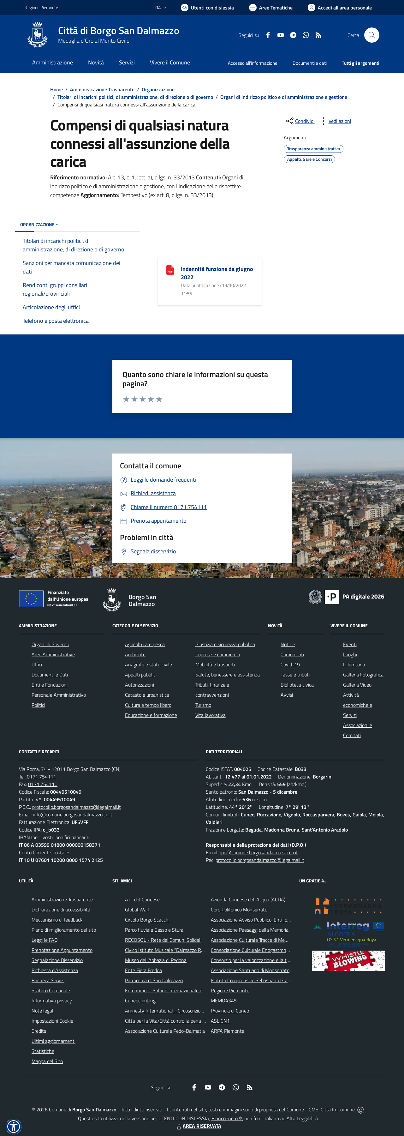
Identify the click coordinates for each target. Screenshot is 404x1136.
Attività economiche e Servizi (357, 705)
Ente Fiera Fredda (143, 970)
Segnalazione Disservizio (57, 960)
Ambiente (135, 654)
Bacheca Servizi (48, 980)
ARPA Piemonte (227, 1031)
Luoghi (350, 654)
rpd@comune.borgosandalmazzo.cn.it (259, 852)
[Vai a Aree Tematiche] (270, 7)
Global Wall (137, 909)
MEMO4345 (224, 1000)
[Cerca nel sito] (371, 35)
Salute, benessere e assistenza (227, 674)
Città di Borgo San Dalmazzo (118, 30)
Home (56, 89)
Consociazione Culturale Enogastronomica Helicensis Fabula (273, 950)
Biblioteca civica (297, 684)
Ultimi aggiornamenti (53, 1041)
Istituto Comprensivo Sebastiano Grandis (253, 980)
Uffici (37, 664)
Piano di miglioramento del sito (64, 930)
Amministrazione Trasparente (102, 89)
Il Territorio (354, 664)
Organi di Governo (50, 644)
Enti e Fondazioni (50, 684)
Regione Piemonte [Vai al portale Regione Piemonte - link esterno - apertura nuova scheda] (41, 7)
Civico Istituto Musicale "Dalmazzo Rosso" (168, 950)
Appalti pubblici (141, 674)
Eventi (350, 644)
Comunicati (292, 654)
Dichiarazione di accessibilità (61, 909)
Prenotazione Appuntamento (62, 950)
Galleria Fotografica (363, 674)
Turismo (203, 705)
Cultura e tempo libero (148, 705)
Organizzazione (158, 89)
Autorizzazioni (139, 684)
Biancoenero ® (226, 1118)
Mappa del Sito (47, 1061)
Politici (38, 705)
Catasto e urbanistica (147, 695)
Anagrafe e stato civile (148, 664)
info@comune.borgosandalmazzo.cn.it (72, 814)
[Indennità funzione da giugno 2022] (170, 269)
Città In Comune (338, 1109)
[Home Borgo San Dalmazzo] (102, 35)
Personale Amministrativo (59, 695)
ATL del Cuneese (142, 899)
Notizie (288, 644)
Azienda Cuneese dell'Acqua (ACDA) (248, 899)
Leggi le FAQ (45, 940)
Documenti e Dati (50, 674)
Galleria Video (357, 684)
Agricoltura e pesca (145, 644)
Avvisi (287, 695)
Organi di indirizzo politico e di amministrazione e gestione (283, 97)
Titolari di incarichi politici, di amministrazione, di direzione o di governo (135, 97)
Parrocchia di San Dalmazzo (154, 980)
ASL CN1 (220, 1021)
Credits (39, 1031)
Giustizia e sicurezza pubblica (225, 644)
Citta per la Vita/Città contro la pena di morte (172, 1021)
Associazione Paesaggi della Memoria (249, 930)
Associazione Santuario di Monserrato (250, 970)
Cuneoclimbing (140, 1000)
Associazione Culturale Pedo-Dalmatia (165, 1031)
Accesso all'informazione (252, 63)
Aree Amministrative (53, 654)
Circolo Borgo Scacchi (147, 919)
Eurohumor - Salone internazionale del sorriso (173, 990)
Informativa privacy (52, 1000)
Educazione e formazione (151, 715)
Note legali (43, 1010)
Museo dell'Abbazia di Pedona (156, 960)
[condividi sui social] (300, 121)
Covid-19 (290, 664)
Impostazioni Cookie (52, 1021)
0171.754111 (41, 776)
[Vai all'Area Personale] (339, 7)
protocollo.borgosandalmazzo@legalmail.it (76, 807)
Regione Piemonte (230, 990)
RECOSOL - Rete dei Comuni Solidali (163, 940)
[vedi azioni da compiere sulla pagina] (335, 121)
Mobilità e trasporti (215, 664)
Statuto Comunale (51, 990)
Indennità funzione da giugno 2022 (217, 273)
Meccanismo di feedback (57, 919)
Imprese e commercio (217, 654)
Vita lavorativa (210, 715)
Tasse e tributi (295, 674)
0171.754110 (42, 784)
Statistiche (43, 1051)
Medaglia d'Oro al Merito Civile (93, 40)
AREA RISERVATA (198, 1126)
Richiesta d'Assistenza (55, 970)
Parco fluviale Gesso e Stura (154, 930)
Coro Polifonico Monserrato (239, 909)
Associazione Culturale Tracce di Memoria (253, 940)
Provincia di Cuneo (230, 1010)
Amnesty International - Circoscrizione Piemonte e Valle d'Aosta (192, 1010)
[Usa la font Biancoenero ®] (207, 7)
